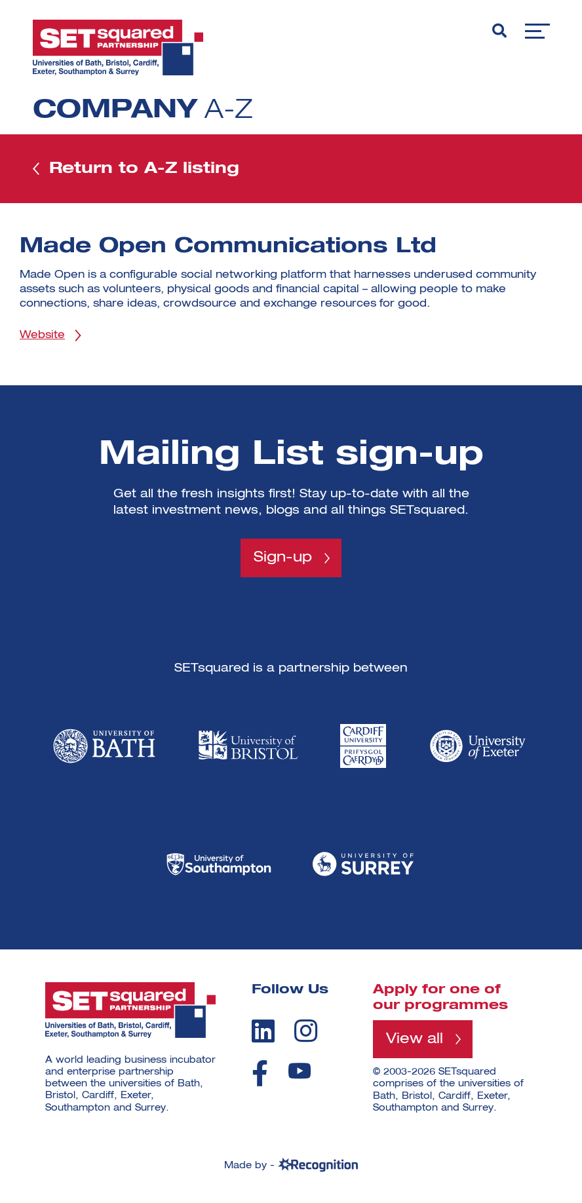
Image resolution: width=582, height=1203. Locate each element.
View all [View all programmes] (414, 1039)
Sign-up (283, 557)
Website (42, 335)
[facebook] (260, 1073)
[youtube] (299, 1071)
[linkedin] (263, 1031)
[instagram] (305, 1031)
